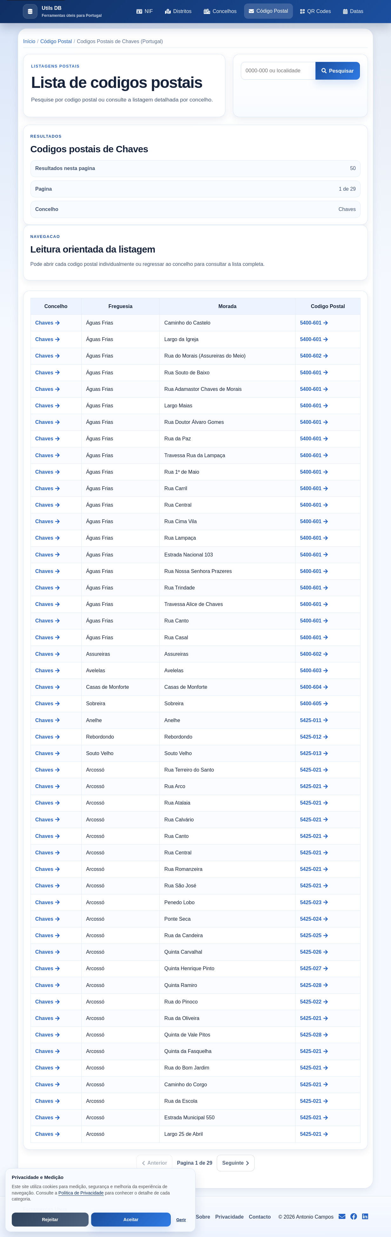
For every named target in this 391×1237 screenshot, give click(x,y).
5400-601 (314, 323)
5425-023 (314, 902)
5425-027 (314, 968)
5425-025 (314, 935)
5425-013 (314, 753)
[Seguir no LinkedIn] (365, 1217)
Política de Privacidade (80, 1192)
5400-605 (314, 703)
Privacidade (229, 1217)
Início (29, 41)
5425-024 (314, 919)
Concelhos (220, 11)
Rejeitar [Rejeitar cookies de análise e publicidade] (50, 1219)
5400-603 (314, 670)
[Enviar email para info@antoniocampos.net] (342, 1217)
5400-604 (314, 687)
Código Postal (268, 11)
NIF (144, 11)
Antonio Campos (315, 1217)
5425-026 (314, 952)
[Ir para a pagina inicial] (62, 11)
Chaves (47, 323)
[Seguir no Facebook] (353, 1217)
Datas (353, 11)
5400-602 (314, 356)
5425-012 (314, 737)
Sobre (203, 1217)
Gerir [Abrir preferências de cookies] (181, 1219)
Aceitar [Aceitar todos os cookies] (130, 1219)
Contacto (260, 1217)
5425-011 (314, 720)
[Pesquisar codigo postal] (278, 71)
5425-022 (314, 1001)
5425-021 (314, 770)
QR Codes (315, 11)
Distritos (178, 11)
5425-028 (314, 985)
